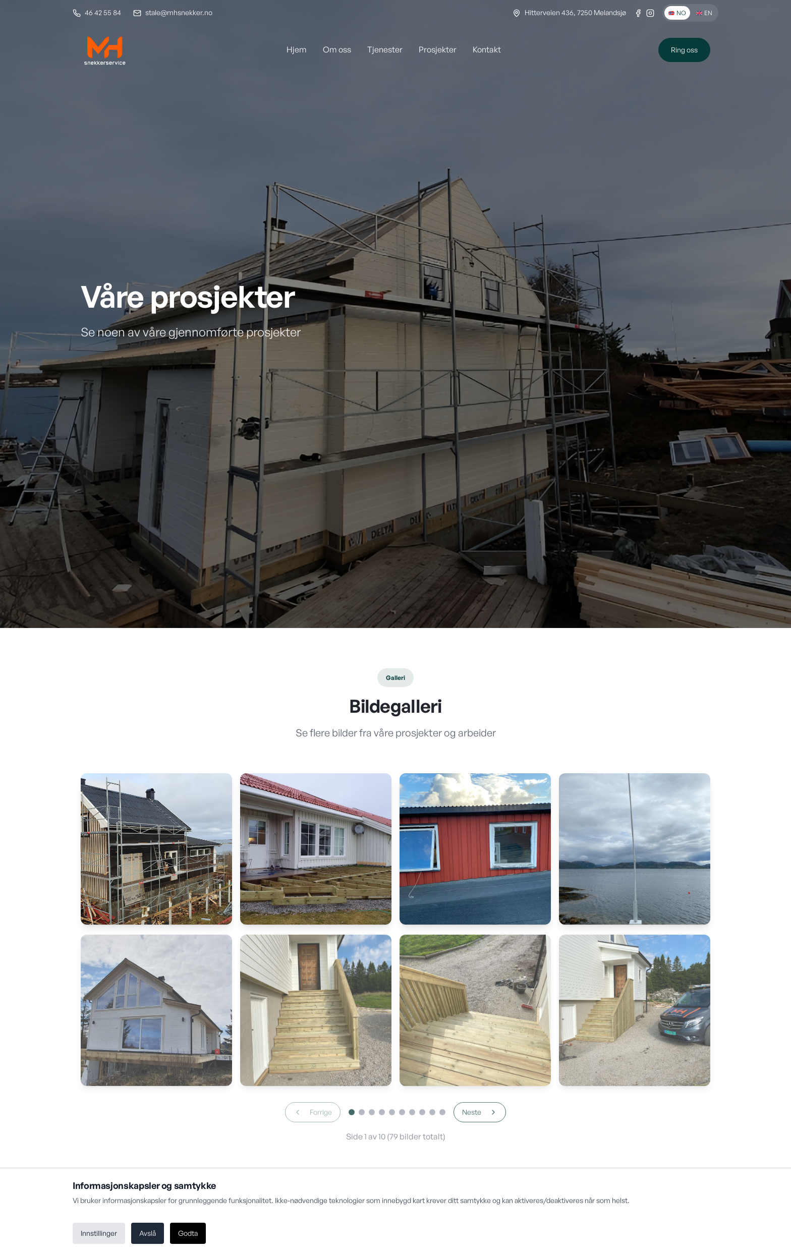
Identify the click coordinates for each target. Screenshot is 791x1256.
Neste (479, 1117)
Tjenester (385, 49)
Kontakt (487, 49)
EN (704, 13)
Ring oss (684, 49)
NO (677, 13)
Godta (188, 1233)
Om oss (337, 49)
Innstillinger (99, 1233)
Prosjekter (438, 49)
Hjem (297, 49)
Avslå (147, 1233)
